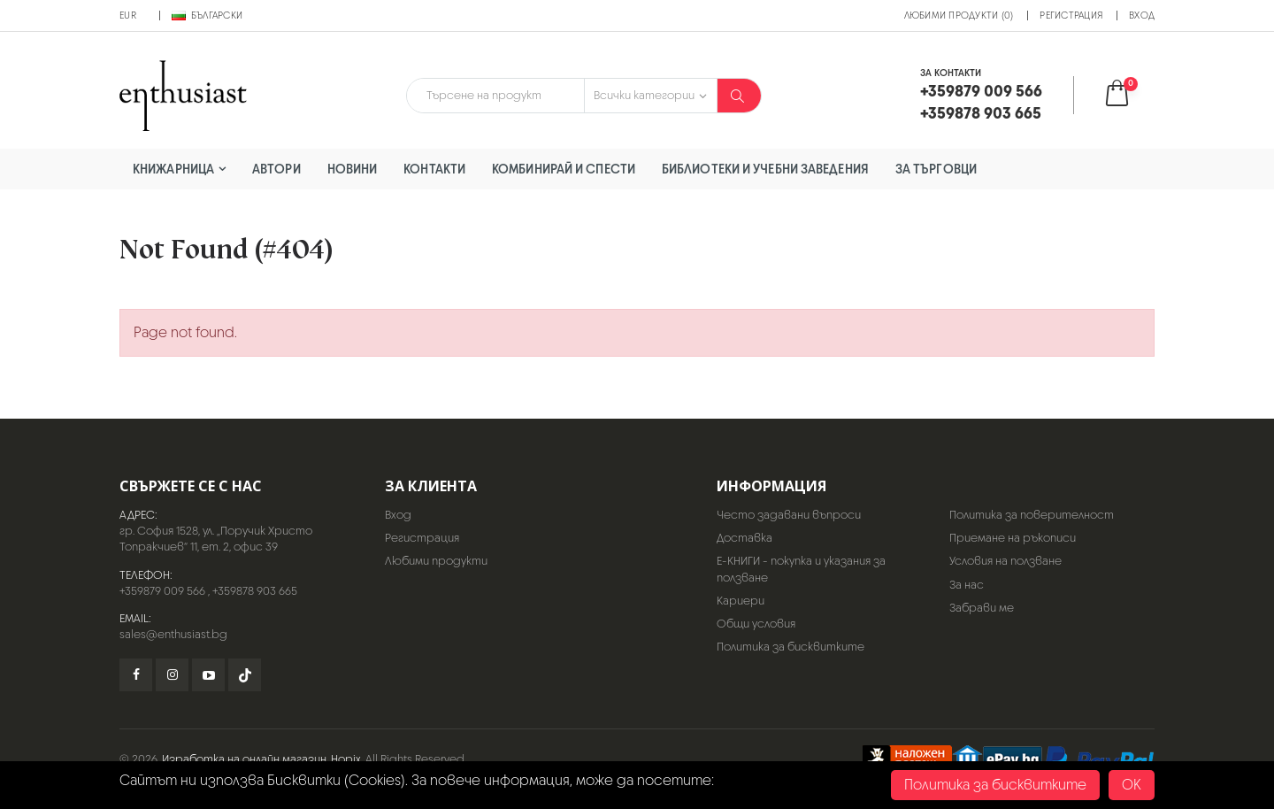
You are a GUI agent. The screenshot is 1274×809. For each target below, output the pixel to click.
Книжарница (173, 168)
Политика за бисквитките (790, 646)
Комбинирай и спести (563, 168)
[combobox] (495, 95)
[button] (1128, 95)
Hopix (346, 759)
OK (1131, 784)
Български (207, 15)
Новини (352, 168)
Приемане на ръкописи (1012, 537)
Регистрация (1071, 15)
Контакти (434, 168)
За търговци (936, 168)
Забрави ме (981, 607)
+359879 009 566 (162, 590)
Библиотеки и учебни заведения (765, 168)
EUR (127, 15)
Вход (1142, 15)
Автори (276, 168)
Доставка (744, 537)
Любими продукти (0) (959, 15)
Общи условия (756, 623)
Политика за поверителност (1031, 514)
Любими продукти (436, 560)
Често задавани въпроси (789, 514)
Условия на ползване (1005, 560)
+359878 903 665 (254, 590)
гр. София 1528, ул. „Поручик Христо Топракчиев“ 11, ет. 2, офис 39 (215, 538)
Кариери (740, 600)
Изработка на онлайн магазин (244, 759)
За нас (966, 584)
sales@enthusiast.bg (173, 634)
